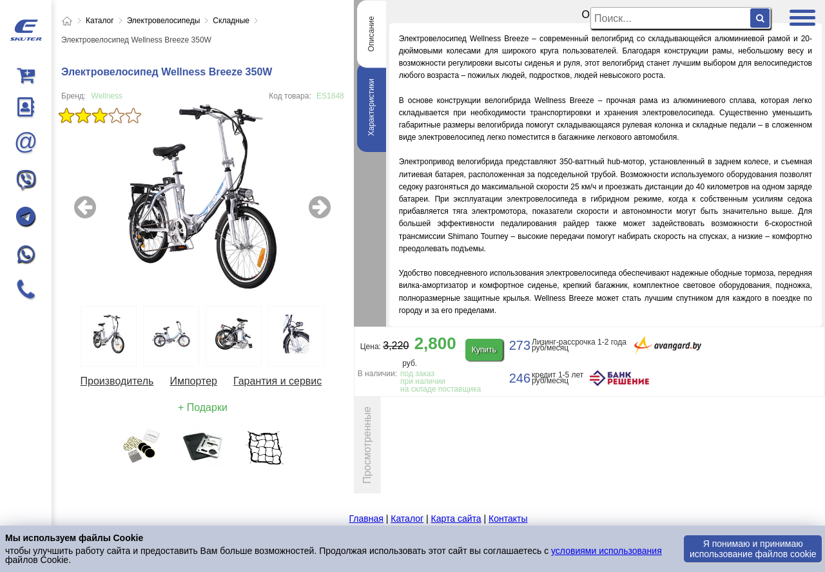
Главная (366, 518)
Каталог (407, 518)
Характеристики (371, 107)
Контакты (508, 518)
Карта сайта (456, 518)
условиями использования (606, 551)
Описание (371, 34)
